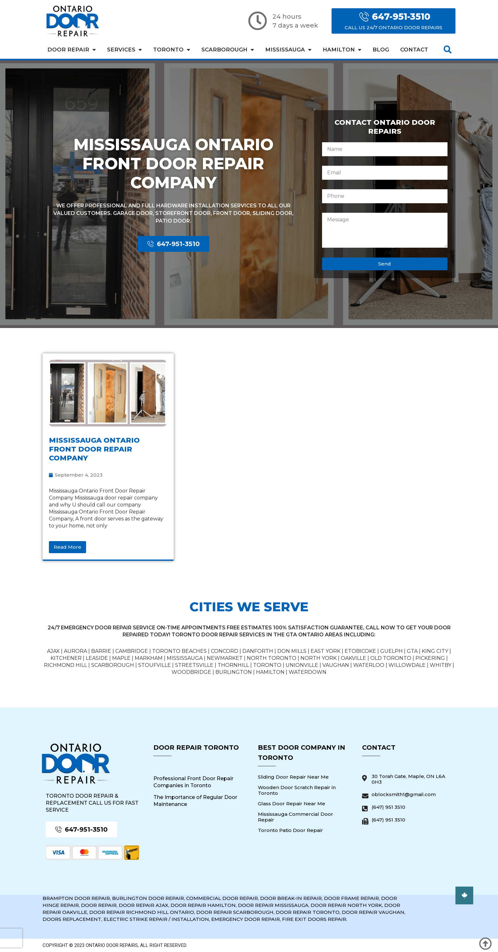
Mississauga (288, 50)
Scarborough (227, 50)
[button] (448, 50)
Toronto (171, 50)
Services (124, 50)
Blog (381, 49)
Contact (414, 49)
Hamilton (342, 50)
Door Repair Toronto (196, 747)
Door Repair (71, 50)
